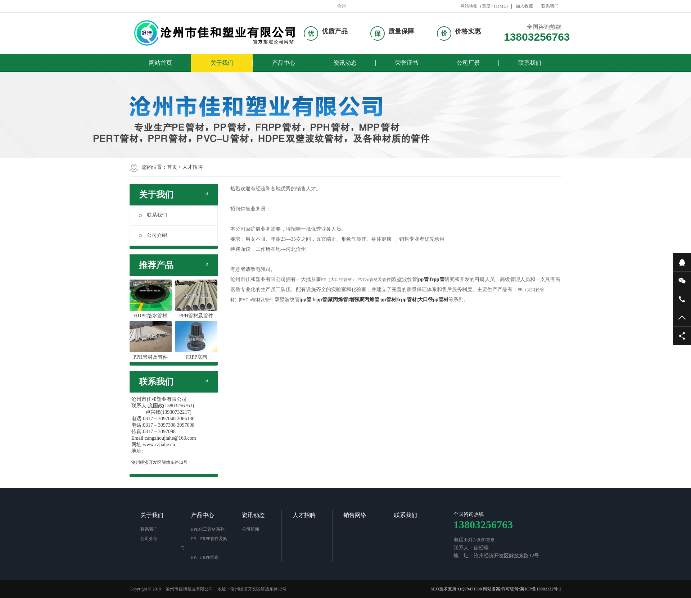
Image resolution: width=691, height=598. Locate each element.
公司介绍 (153, 235)
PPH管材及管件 (196, 299)
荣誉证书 (406, 63)
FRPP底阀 (196, 340)
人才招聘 (192, 167)
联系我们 (550, 6)
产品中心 (283, 63)
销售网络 (354, 515)
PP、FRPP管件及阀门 (203, 543)
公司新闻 (250, 529)
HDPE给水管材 (151, 299)
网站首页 (160, 63)
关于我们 (222, 63)
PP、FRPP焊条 (205, 557)
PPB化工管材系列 (208, 529)
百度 (486, 6)
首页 (172, 167)
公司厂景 (468, 63)
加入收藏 (524, 6)
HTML (500, 6)
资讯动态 (345, 63)
